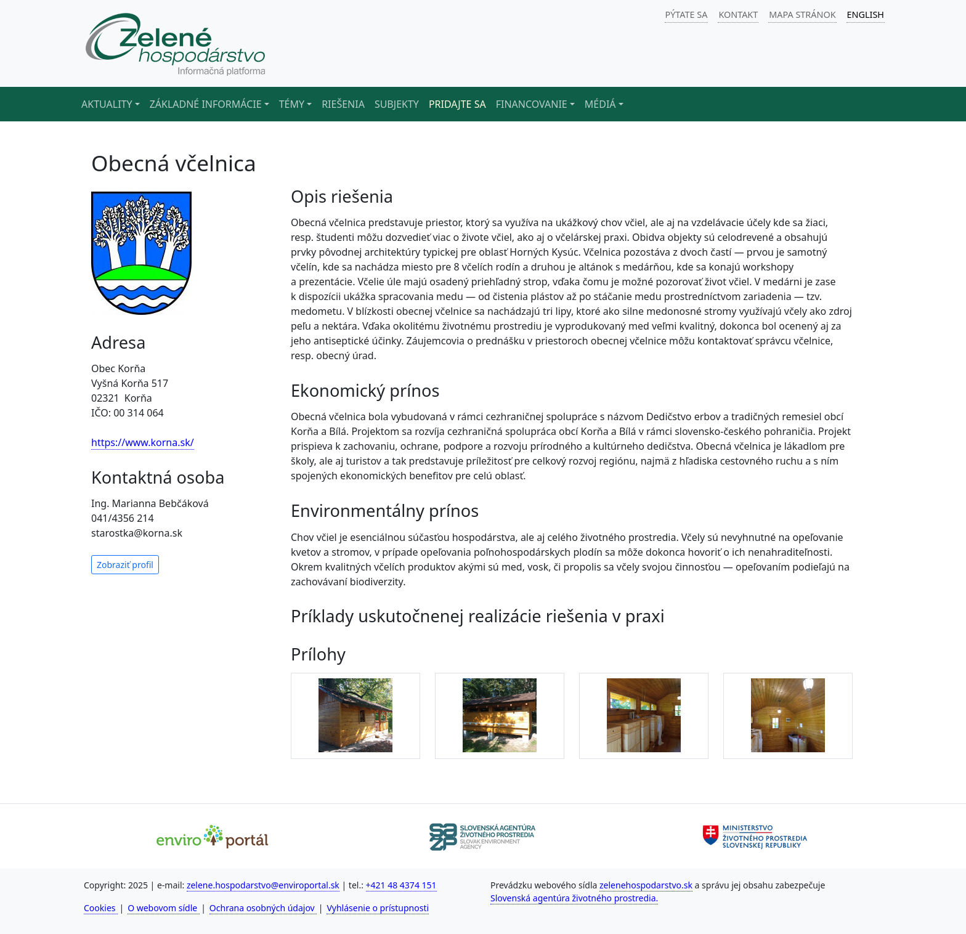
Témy (291, 104)
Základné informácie (206, 104)
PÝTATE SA (686, 14)
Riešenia (343, 104)
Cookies (101, 908)
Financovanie (531, 104)
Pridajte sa (457, 104)
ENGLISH (865, 14)
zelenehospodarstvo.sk (645, 885)
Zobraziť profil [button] (125, 565)
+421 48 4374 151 (401, 885)
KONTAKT (738, 14)
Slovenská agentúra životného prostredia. (574, 898)
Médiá (600, 104)
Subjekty (397, 104)
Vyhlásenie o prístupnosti (378, 908)
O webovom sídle (164, 908)
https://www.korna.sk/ (142, 442)
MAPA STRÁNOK (802, 14)
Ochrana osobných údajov (263, 908)
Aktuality (106, 104)
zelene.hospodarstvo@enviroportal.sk (263, 885)
